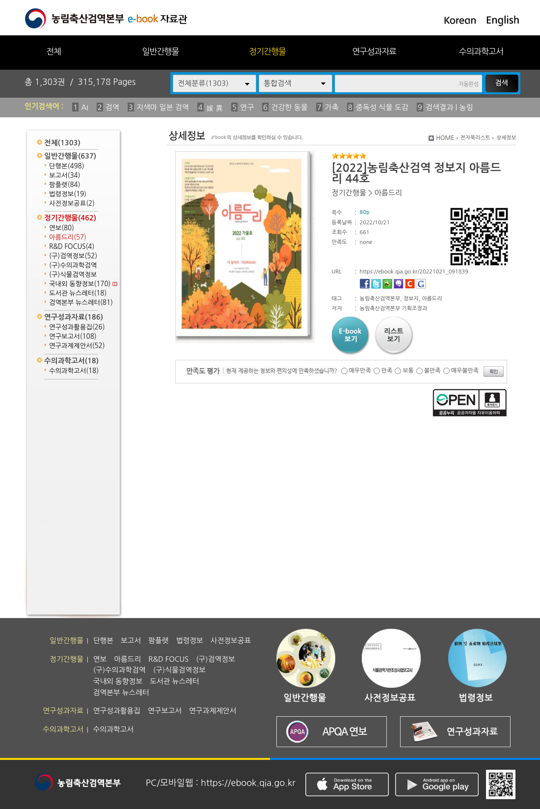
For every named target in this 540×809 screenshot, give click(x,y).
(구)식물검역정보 (73, 274)
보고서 (64, 175)
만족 (387, 371)
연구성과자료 (374, 51)
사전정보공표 (72, 203)
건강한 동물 (289, 107)
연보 (61, 228)
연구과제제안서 (77, 346)
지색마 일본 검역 (162, 107)
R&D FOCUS (71, 246)
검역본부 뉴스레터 (81, 302)
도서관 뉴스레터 (78, 293)
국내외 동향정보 (83, 284)
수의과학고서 (481, 51)
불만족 (432, 371)
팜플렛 (64, 185)
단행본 (66, 166)
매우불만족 (465, 371)
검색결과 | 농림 (449, 107)
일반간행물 (160, 51)
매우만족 (360, 371)
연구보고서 (73, 336)
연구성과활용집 (77, 327)
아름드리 (67, 237)
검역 (112, 107)
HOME (445, 138)
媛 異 (214, 108)
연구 (247, 107)
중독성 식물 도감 (382, 107)
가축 (332, 107)
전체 (53, 51)
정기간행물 (267, 51)
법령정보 (67, 194)
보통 (408, 371)
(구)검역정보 (73, 256)
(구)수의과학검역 (73, 265)
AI (84, 107)
